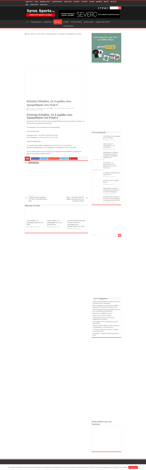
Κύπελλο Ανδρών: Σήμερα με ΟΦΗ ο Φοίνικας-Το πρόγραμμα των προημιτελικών (106, 326)
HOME (27, 22)
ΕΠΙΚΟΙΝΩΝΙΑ (68, 26)
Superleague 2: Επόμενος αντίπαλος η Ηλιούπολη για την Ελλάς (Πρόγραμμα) (111, 190)
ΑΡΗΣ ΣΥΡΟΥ (68, 1)
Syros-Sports (31, 108)
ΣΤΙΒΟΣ (66, 22)
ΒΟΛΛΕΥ (57, 22)
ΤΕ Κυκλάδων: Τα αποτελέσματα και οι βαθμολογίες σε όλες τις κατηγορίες (110, 165)
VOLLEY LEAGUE (40, 34)
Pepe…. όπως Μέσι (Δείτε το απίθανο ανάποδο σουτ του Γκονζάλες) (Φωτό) (74, 198)
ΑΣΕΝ (36, 1)
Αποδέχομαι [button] (133, 467)
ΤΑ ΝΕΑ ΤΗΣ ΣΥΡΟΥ (102, 22)
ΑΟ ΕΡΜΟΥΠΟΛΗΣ (57, 1)
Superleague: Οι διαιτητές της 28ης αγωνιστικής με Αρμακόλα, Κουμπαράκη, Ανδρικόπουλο (110, 154)
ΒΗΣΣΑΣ (106, 1)
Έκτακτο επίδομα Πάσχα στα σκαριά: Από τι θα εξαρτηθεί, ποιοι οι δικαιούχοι (106, 302)
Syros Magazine (100, 298)
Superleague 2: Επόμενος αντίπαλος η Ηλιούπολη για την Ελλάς (104, 318)
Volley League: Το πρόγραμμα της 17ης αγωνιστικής (54, 222)
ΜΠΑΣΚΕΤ (48, 22)
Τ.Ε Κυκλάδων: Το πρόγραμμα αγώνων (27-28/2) (35, 222)
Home (27, 34)
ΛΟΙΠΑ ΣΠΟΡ (88, 22)
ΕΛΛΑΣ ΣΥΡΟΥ (34, 4)
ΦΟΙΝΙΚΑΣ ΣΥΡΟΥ (45, 1)
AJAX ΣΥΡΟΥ (29, 1)
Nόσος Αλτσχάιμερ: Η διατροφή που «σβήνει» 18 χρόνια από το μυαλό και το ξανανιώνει (106, 306)
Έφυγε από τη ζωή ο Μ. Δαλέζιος (102, 315)
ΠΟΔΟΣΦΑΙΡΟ (36, 22)
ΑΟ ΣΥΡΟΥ (85, 1)
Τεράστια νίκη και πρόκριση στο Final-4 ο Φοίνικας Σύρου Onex (38, 198)
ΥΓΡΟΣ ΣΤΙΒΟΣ (76, 22)
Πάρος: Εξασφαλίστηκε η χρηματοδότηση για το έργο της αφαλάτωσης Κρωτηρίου (106, 310)
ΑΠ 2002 (91, 1)
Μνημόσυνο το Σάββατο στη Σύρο (102, 313)
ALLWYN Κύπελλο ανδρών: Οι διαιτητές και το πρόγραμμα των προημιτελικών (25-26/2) (76, 223)
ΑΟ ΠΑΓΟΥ (77, 1)
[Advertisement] (56, 50)
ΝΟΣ (27, 4)
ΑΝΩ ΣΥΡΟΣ (43, 4)
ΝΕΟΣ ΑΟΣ (113, 1)
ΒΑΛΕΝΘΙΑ (99, 1)
